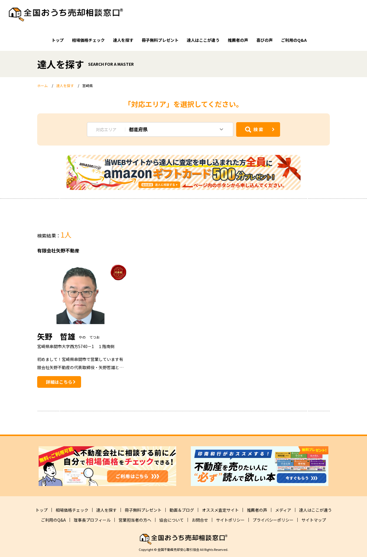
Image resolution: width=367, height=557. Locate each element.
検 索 (258, 129)
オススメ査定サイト (220, 510)
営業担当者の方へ (135, 520)
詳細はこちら (59, 382)
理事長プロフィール (92, 520)
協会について (171, 520)
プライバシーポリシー (273, 520)
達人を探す (123, 40)
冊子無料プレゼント (160, 40)
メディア (283, 510)
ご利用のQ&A (294, 40)
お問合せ (200, 520)
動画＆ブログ (181, 510)
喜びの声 (264, 40)
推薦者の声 (238, 40)
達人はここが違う (203, 40)
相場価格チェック (88, 40)
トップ (58, 40)
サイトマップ (313, 520)
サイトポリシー (230, 520)
